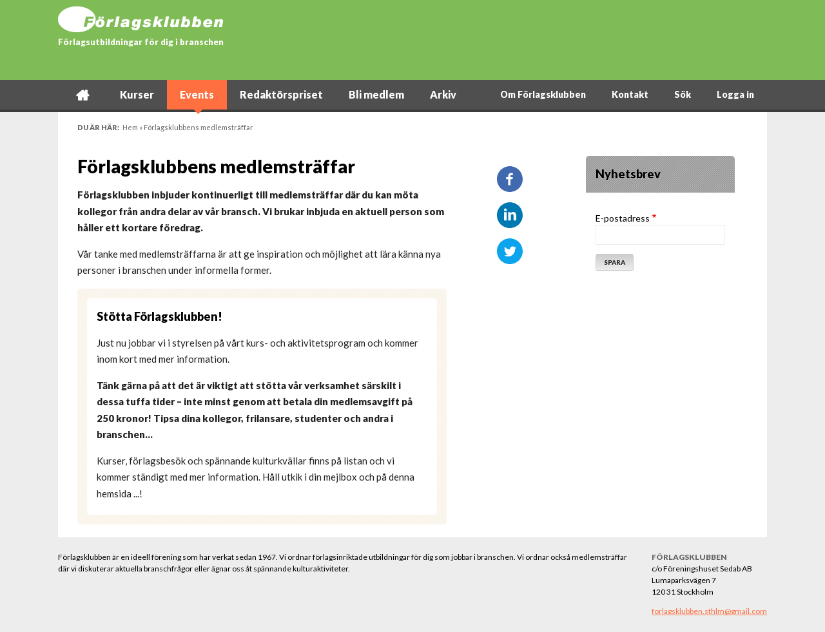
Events (197, 94)
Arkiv (443, 94)
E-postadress (623, 218)
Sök (682, 94)
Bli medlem (376, 94)
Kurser (137, 94)
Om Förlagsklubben (543, 94)
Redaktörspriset (281, 94)
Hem (82, 94)
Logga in (735, 94)
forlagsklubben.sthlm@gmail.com (709, 611)
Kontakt (630, 94)
